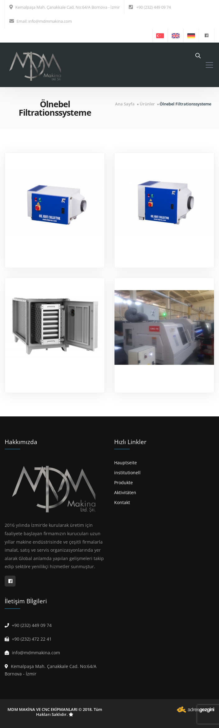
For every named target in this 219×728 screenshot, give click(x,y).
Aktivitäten (125, 492)
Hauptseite (125, 463)
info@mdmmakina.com (50, 21)
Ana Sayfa (125, 104)
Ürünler (147, 104)
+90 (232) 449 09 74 (153, 7)
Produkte (123, 482)
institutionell (127, 472)
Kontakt (122, 502)
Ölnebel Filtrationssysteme (185, 104)
